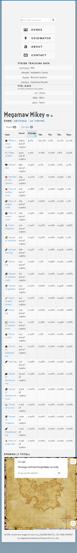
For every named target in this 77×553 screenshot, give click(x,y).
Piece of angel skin (10, 442)
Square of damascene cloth (10, 393)
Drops (11, 127)
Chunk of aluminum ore (10, 378)
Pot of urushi (9, 335)
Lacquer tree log (10, 251)
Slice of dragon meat (10, 204)
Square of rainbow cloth (10, 277)
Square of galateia (10, 287)
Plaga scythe (9, 154)
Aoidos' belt (10, 166)
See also (27, 127)
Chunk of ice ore (10, 406)
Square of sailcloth (10, 239)
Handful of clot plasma (10, 180)
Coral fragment (9, 226)
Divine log (10, 263)
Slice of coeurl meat (10, 216)
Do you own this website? (28, 473)
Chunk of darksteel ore (10, 351)
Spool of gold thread (9, 301)
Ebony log (10, 311)
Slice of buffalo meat (10, 192)
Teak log (10, 361)
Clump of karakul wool (10, 325)
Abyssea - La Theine (29, 120)
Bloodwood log (10, 432)
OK (59, 473)
